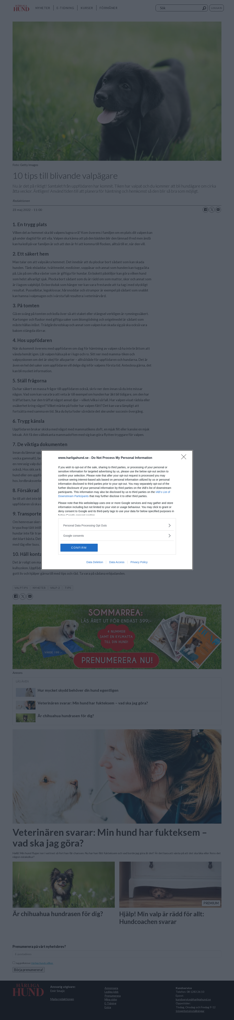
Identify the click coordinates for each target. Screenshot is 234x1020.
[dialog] (117, 510)
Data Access (116, 562)
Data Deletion (94, 562)
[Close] (185, 458)
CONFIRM (79, 547)
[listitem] (117, 525)
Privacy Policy (139, 562)
